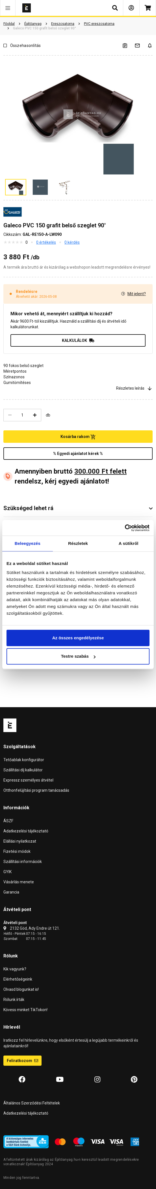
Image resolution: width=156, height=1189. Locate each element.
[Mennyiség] (22, 415)
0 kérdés (72, 242)
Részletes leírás (134, 388)
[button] (8, 8)
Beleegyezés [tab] (27, 543)
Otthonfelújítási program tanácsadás (36, 790)
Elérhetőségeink (17, 979)
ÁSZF (8, 821)
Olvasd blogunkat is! (21, 989)
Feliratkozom (22, 1060)
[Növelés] (35, 415)
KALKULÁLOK (78, 340)
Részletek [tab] (78, 543)
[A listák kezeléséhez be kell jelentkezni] (128, 45)
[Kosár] (147, 8)
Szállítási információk (22, 861)
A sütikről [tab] (128, 543)
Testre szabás (78, 656)
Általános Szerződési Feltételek (31, 1103)
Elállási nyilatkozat (19, 841)
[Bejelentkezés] (131, 8)
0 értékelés (46, 242)
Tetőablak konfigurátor (23, 760)
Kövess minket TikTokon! (25, 1009)
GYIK (7, 871)
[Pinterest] (134, 1079)
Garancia (11, 892)
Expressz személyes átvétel (28, 780)
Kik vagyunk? (14, 969)
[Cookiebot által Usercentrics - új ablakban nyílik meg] (125, 528)
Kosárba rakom (78, 436)
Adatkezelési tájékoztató (25, 831)
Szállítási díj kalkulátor (23, 770)
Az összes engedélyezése (78, 637)
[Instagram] (97, 1079)
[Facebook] (22, 1079)
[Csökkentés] (10, 415)
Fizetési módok (17, 851)
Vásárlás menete (18, 882)
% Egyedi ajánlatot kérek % (78, 453)
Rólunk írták (13, 999)
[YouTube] (60, 1079)
